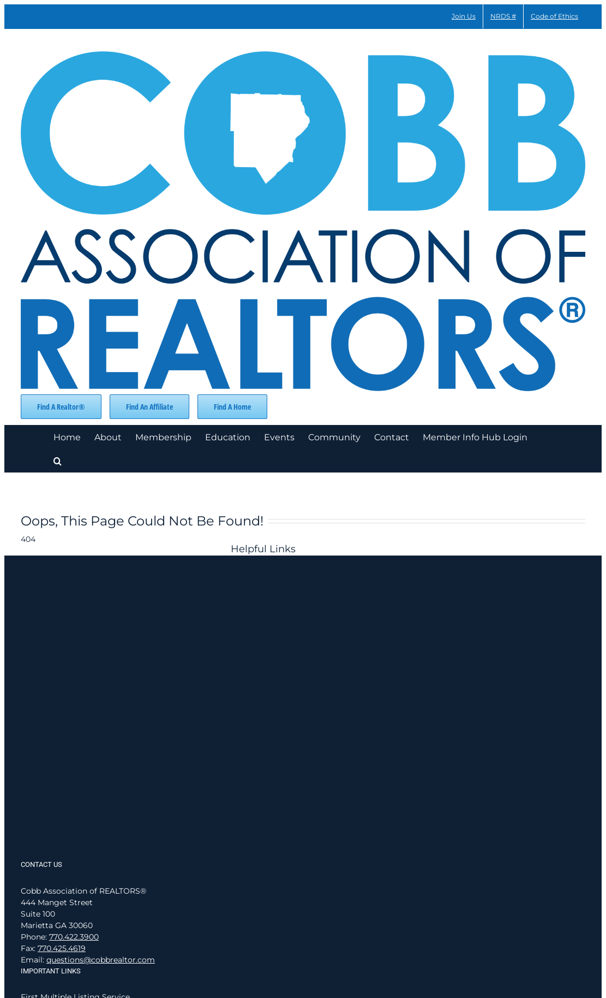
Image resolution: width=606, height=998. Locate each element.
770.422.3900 (74, 937)
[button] (57, 460)
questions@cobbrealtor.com (100, 960)
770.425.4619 (62, 948)
